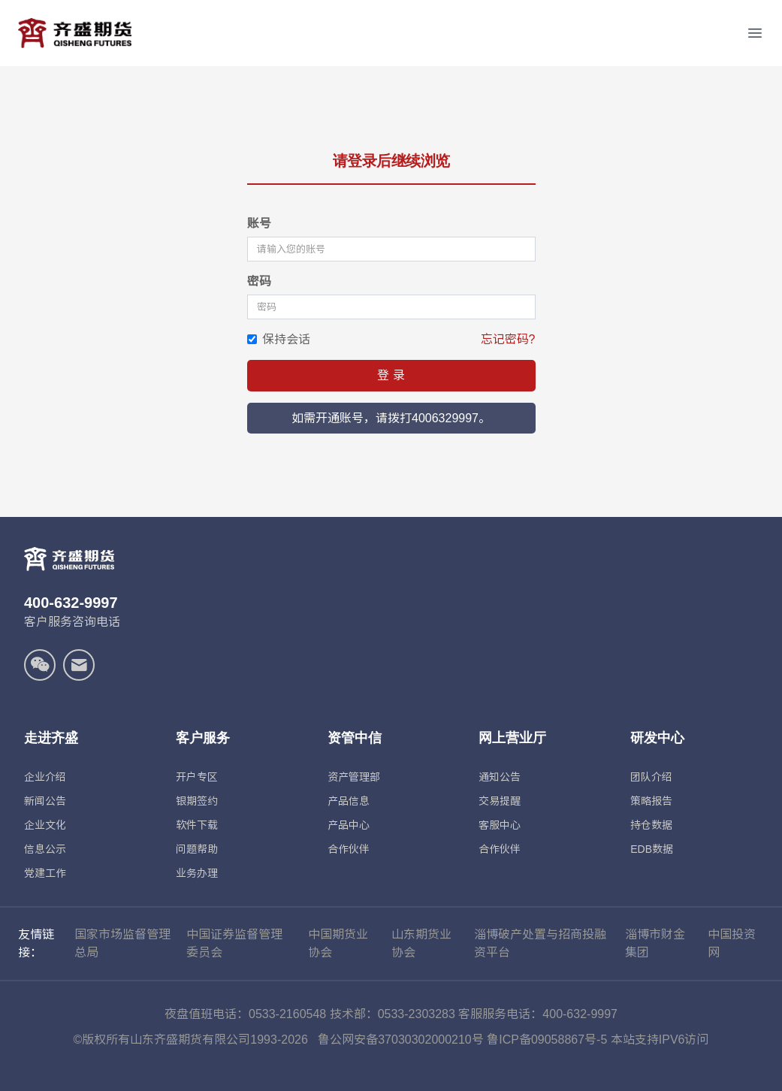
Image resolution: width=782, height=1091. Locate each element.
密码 (259, 281)
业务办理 (197, 873)
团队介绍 (651, 777)
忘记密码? (508, 339)
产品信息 (349, 801)
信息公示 (45, 849)
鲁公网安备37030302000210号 (401, 1039)
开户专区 (197, 777)
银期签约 (197, 801)
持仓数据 (651, 825)
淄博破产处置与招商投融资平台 (540, 943)
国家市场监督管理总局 (122, 943)
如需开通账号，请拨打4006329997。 (391, 418)
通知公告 (500, 777)
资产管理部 (354, 777)
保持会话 (278, 339)
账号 (259, 223)
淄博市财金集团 (655, 943)
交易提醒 (500, 801)
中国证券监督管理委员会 (234, 943)
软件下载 (197, 825)
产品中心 (349, 825)
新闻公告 (45, 801)
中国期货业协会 (338, 943)
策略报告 (651, 801)
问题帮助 (197, 849)
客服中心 (500, 825)
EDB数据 (651, 849)
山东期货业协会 (421, 943)
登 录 (390, 375)
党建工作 (45, 873)
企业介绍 (45, 777)
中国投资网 (732, 943)
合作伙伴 (349, 849)
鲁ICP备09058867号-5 (547, 1039)
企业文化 (45, 825)
